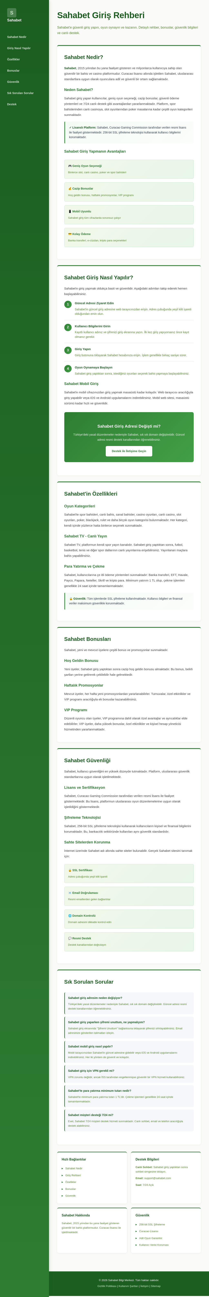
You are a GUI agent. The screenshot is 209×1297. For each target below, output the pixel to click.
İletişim (144, 1287)
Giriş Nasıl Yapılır (19, 48)
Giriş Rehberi (73, 1176)
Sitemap (156, 1287)
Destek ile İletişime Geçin (129, 451)
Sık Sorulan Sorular (20, 93)
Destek (12, 104)
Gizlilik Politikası (106, 1287)
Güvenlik (13, 81)
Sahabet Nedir (16, 37)
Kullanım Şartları (128, 1287)
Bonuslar (13, 70)
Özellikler (13, 59)
